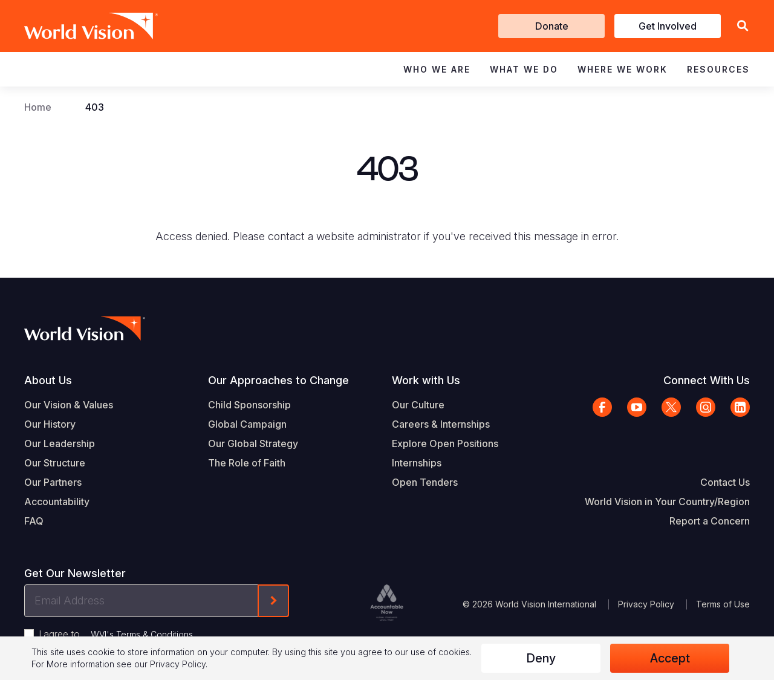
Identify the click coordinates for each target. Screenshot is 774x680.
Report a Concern (709, 521)
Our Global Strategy (253, 443)
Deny (541, 658)
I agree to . (117, 634)
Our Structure (54, 463)
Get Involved (668, 26)
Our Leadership (59, 443)
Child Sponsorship (249, 405)
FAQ (34, 521)
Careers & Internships (441, 424)
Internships (416, 463)
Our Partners (53, 482)
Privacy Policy (646, 604)
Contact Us (725, 482)
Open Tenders (425, 482)
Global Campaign (247, 424)
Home (37, 107)
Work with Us (426, 380)
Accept (670, 658)
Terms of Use (723, 604)
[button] (742, 26)
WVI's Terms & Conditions (142, 634)
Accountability (56, 501)
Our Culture (418, 405)
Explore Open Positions (445, 443)
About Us (48, 380)
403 (94, 107)
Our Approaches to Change (278, 380)
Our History (50, 424)
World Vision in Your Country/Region (667, 501)
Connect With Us (706, 380)
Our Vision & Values (68, 405)
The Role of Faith (246, 463)
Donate (551, 26)
